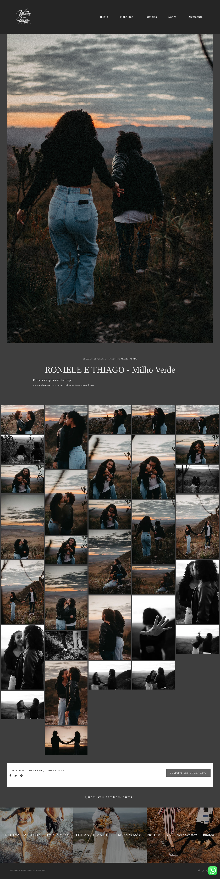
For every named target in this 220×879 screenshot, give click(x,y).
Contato (40, 871)
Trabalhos (126, 16)
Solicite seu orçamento (188, 773)
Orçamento (195, 16)
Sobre (172, 16)
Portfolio (151, 16)
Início (104, 16)
